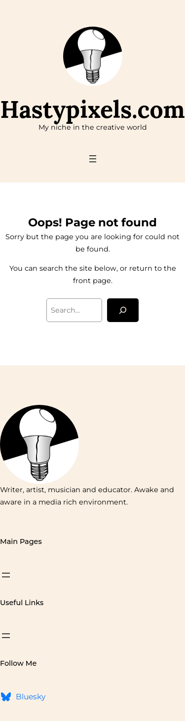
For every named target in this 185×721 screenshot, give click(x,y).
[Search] (123, 310)
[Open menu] (93, 159)
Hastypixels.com (92, 109)
